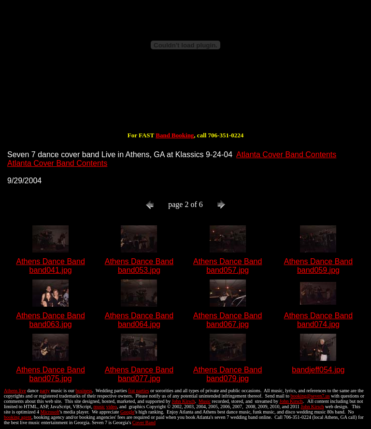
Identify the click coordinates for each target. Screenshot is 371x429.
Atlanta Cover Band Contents (286, 154)
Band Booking (175, 135)
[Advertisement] (185, 100)
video (111, 406)
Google (127, 411)
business (84, 390)
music (99, 406)
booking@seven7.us (309, 396)
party (45, 390)
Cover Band (144, 422)
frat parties (138, 390)
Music (205, 401)
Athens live (15, 390)
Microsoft (50, 411)
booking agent (17, 417)
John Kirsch (183, 401)
